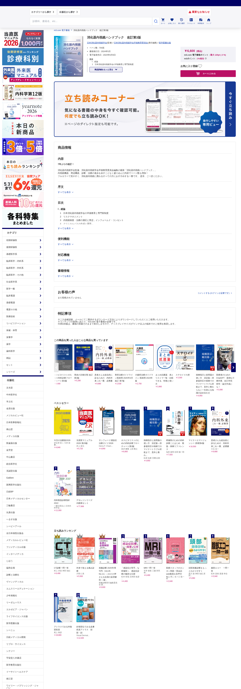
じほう (9, 561)
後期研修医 (11, 247)
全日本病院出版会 (15, 533)
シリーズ (10, 372)
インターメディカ (15, 554)
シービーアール (13, 526)
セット (9, 365)
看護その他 (11, 309)
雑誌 (8, 358)
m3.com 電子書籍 (62, 30)
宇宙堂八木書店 (13, 658)
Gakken (10, 478)
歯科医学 (10, 351)
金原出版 (10, 408)
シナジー (10, 651)
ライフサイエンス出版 (17, 616)
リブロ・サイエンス (16, 644)
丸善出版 (10, 512)
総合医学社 (11, 464)
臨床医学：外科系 (15, 268)
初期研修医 (11, 240)
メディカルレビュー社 (17, 540)
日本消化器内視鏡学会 (97, 43)
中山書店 (10, 457)
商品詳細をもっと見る (104, 70)
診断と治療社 (12, 575)
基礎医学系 (11, 254)
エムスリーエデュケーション (20, 588)
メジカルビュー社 (15, 415)
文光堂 (9, 387)
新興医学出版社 (13, 484)
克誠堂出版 (11, 471)
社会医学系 (11, 282)
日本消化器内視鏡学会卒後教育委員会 (131, 43)
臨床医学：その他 (15, 275)
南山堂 (9, 429)
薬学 (8, 344)
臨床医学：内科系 (15, 261)
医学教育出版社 (13, 665)
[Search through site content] (91, 21)
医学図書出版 (12, 623)
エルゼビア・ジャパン (17, 609)
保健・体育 (11, 330)
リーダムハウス (13, 602)
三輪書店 (10, 505)
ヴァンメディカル (15, 581)
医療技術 (10, 316)
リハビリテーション (16, 323)
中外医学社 (11, 394)
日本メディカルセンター (18, 498)
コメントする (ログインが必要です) (214, 293)
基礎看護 (10, 302)
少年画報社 (11, 595)
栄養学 (9, 337)
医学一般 (10, 288)
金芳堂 (9, 450)
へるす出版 (11, 519)
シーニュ (10, 630)
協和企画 (10, 568)
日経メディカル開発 (16, 637)
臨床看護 (10, 295)
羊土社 (9, 401)
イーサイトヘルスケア (17, 672)
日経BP (10, 491)
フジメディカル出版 (16, 547)
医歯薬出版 (11, 443)
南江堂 (9, 678)
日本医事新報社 (13, 422)
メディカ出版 (12, 436)
